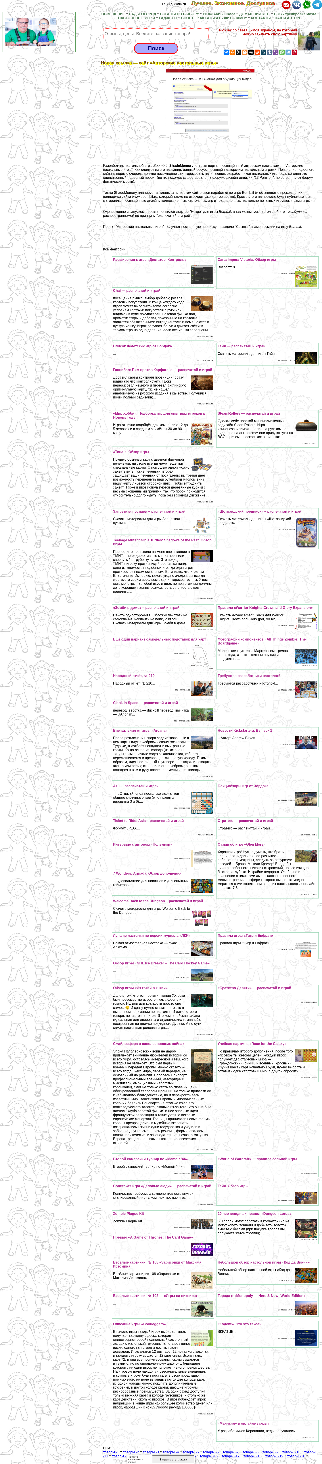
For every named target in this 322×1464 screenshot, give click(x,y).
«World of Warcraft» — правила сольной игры (257, 1159)
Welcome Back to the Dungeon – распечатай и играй (158, 901)
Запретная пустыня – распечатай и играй (149, 511)
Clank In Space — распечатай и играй (145, 703)
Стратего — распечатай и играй (245, 821)
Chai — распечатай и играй (136, 290)
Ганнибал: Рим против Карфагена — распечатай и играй (162, 370)
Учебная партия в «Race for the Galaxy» (252, 1044)
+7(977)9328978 (174, 4)
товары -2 (131, 1452)
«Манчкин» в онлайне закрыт (243, 1423)
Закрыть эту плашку (173, 1459)
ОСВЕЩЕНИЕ (113, 14)
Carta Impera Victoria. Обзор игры (247, 260)
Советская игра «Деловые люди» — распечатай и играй (162, 1186)
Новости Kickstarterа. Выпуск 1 (245, 730)
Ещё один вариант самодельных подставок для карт (159, 639)
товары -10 (291, 1452)
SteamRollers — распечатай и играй (249, 413)
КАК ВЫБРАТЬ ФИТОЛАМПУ (222, 18)
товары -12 (121, 1456)
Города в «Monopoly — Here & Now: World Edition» (261, 1296)
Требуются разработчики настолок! (249, 676)
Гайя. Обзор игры (233, 1186)
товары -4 (171, 1452)
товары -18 (252, 1456)
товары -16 (209, 1456)
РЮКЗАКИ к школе (219, 14)
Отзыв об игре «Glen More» (241, 844)
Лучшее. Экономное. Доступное (236, 3)
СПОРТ (187, 18)
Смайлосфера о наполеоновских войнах (148, 1044)
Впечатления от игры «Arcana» (140, 730)
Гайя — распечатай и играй (241, 346)
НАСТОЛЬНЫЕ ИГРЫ (136, 18)
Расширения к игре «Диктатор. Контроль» (149, 260)
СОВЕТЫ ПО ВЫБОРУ (179, 14)
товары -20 (296, 1456)
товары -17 (231, 1456)
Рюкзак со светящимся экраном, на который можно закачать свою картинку (258, 32)
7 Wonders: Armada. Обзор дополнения (147, 873)
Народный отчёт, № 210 (133, 676)
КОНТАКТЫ (261, 18)
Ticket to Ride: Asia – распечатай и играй (148, 821)
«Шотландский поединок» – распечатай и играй (259, 511)
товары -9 (270, 1452)
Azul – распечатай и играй (136, 786)
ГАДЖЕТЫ (168, 18)
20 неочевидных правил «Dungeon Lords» (254, 1214)
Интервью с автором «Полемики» (142, 844)
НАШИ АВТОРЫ (289, 18)
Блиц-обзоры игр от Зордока (243, 786)
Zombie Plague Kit (128, 1214)
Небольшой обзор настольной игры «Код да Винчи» (264, 1262)
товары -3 (151, 1452)
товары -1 (111, 1452)
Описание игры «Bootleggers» (139, 1324)
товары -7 (231, 1452)
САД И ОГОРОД (142, 14)
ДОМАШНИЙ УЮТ (254, 14)
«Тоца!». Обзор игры (131, 452)
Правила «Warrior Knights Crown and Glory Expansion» (265, 608)
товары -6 (211, 1452)
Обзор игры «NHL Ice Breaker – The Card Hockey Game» (161, 963)
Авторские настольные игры (140, 227)
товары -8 (251, 1452)
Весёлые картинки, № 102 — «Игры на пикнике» (155, 1296)
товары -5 (191, 1452)
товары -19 (274, 1456)
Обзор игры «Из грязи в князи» (140, 988)
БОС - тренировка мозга (295, 14)
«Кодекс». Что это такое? (239, 1324)
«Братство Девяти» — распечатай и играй (254, 988)
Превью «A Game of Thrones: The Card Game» (153, 1237)
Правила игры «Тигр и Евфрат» (245, 935)
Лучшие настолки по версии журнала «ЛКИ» (151, 935)
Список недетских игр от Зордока (142, 346)
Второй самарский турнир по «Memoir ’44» (150, 1159)
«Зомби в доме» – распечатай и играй (146, 608)
